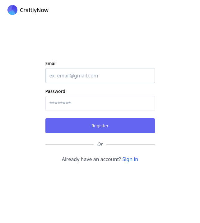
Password (55, 91)
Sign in (130, 159)
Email (51, 63)
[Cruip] (28, 10)
